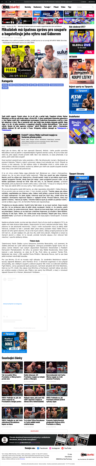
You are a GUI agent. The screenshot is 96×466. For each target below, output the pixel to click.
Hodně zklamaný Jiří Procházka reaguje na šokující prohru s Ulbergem (34, 377)
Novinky (28, 7)
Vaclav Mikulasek (43, 85)
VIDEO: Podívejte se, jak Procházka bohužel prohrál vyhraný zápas (55, 400)
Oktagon (32, 139)
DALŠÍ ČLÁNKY (35, 431)
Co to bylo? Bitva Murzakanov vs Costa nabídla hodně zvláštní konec (34, 422)
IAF (12, 26)
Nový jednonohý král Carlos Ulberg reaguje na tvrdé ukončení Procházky (55, 377)
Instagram (54, 448)
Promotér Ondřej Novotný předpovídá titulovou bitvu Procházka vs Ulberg (55, 422)
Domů (3, 26)
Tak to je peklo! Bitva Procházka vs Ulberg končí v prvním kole (11, 377)
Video (63, 7)
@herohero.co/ (30, 442)
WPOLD (20, 37)
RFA (15, 26)
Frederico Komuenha (57, 85)
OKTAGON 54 (43, 139)
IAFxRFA (5, 87)
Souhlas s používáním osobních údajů (56, 463)
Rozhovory (38, 7)
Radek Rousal (50, 139)
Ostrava (37, 139)
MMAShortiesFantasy (64, 459)
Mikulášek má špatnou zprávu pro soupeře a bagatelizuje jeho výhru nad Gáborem (40, 26)
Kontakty (22, 459)
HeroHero (68, 457)
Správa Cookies (42, 463)
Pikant (56, 7)
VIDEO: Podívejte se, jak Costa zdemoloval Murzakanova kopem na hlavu (12, 422)
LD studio (72, 463)
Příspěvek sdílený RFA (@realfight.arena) (24, 328)
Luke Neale (57, 139)
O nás (70, 454)
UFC (8, 371)
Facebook (42, 448)
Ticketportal (61, 128)
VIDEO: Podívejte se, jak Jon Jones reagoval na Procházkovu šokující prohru (11, 400)
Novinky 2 (18, 85)
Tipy (69, 7)
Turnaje (47, 7)
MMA (11, 85)
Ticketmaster (6, 130)
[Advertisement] (35, 102)
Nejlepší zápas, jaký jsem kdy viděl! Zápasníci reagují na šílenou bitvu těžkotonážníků (34, 400)
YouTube (66, 448)
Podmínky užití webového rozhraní (29, 463)
